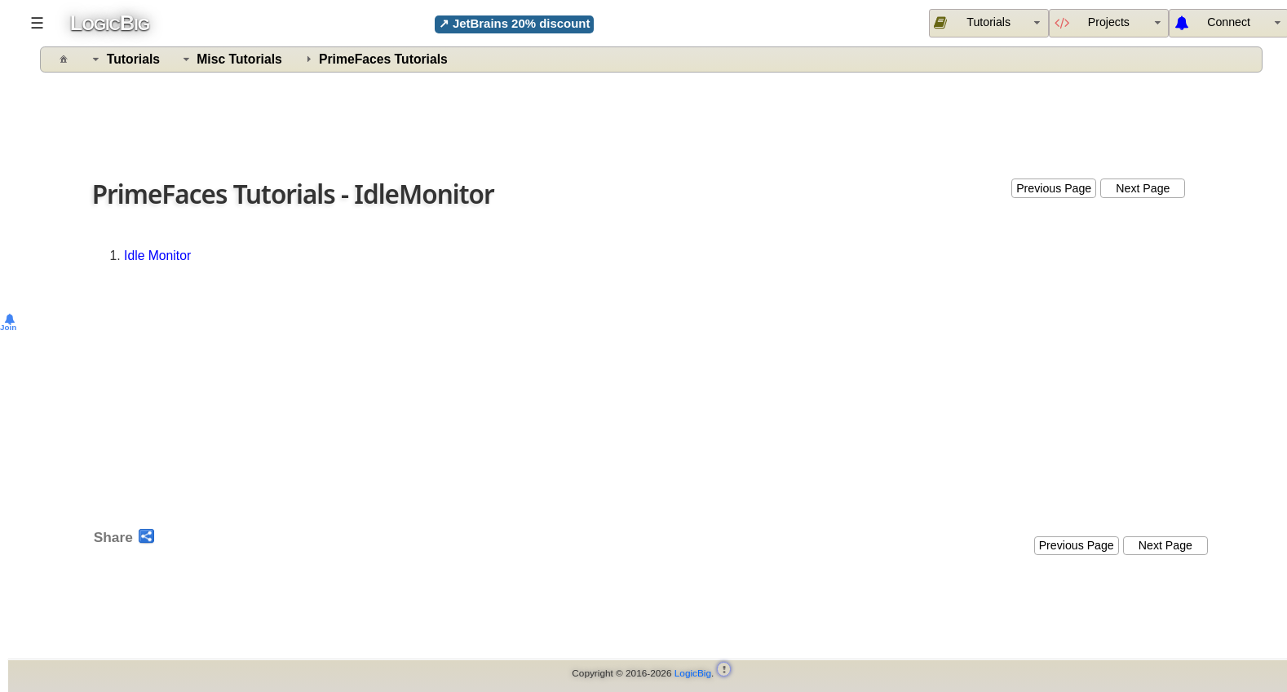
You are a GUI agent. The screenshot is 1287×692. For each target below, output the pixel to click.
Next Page (1143, 188)
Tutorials (133, 59)
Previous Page (1053, 188)
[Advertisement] (653, 122)
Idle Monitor (157, 255)
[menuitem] (1109, 23)
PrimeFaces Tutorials (383, 59)
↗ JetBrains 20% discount (514, 23)
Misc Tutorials (239, 59)
